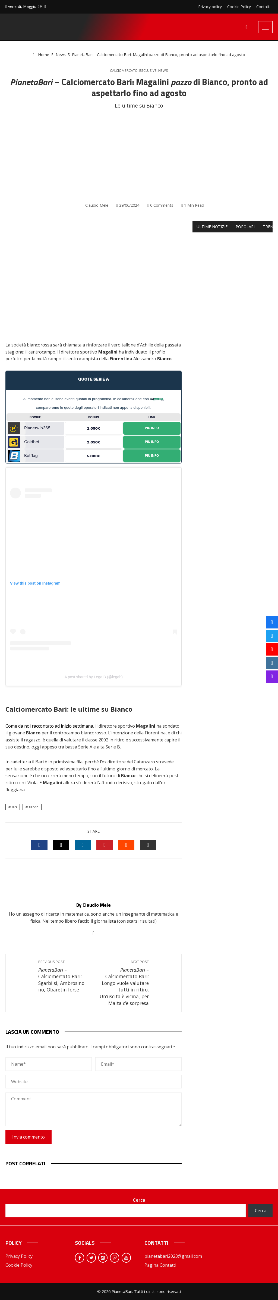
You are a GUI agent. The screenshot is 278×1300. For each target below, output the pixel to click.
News (163, 70)
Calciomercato (124, 70)
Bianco (33, 807)
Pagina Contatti (160, 1265)
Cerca (139, 1200)
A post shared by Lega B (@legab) (94, 677)
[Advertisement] (139, 156)
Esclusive (148, 70)
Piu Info (152, 428)
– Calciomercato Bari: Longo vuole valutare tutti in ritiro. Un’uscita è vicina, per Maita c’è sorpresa (124, 982)
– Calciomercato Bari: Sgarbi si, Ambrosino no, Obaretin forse (63, 976)
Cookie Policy (18, 1265)
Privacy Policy (19, 1256)
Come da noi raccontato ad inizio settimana (49, 726)
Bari (14, 807)
